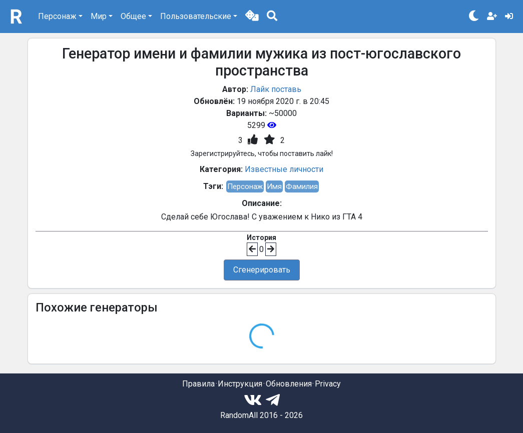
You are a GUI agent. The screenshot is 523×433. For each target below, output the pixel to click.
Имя (274, 186)
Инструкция (240, 383)
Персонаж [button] (57, 16)
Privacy (328, 383)
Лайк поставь (275, 89)
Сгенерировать (261, 269)
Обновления (289, 383)
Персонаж (245, 186)
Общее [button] (133, 16)
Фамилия (302, 186)
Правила (198, 383)
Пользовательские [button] (195, 16)
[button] (252, 16)
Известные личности (284, 169)
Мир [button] (99, 16)
